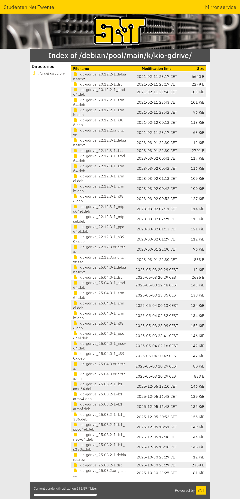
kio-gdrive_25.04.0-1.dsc (98, 277)
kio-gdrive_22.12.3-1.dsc (98, 150)
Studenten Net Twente (29, 7)
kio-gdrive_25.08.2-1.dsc (98, 465)
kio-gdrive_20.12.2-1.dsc (98, 84)
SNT (201, 490)
